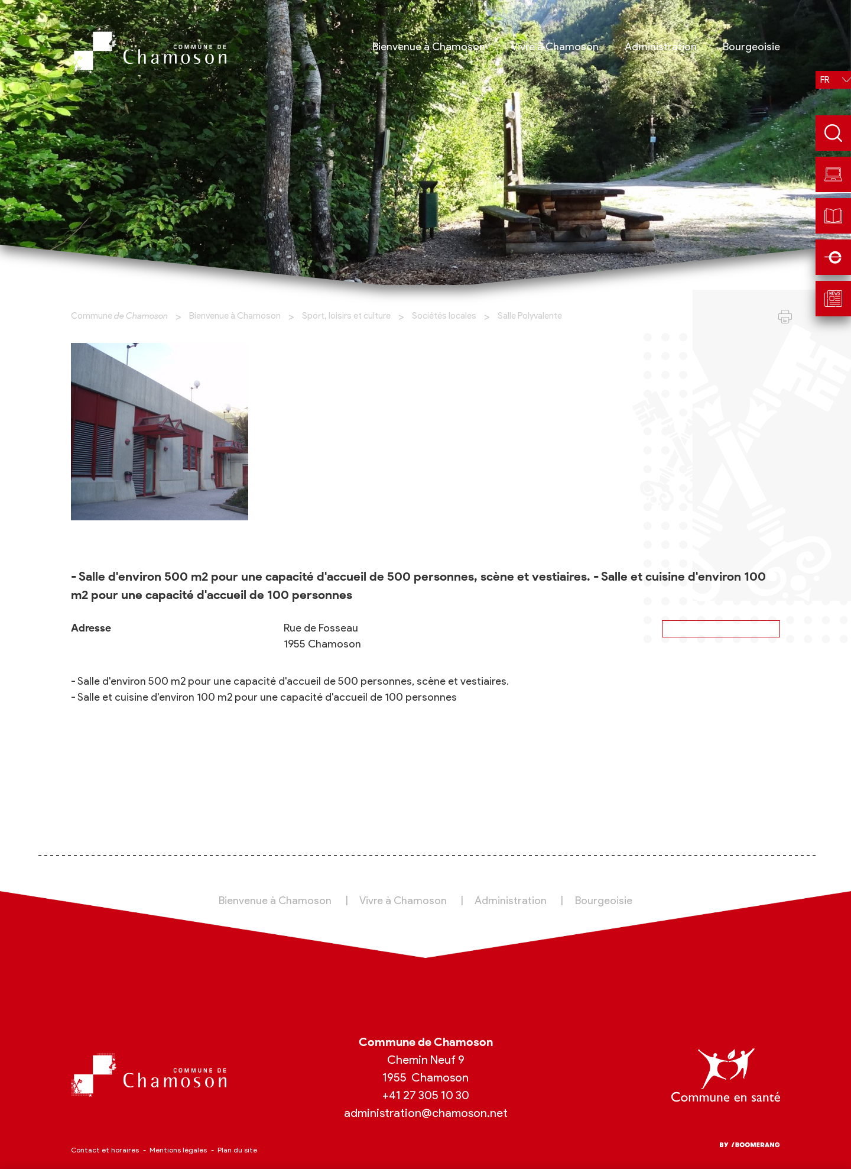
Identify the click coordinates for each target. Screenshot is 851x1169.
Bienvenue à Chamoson (235, 315)
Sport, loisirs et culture (346, 315)
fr (825, 80)
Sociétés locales (444, 315)
